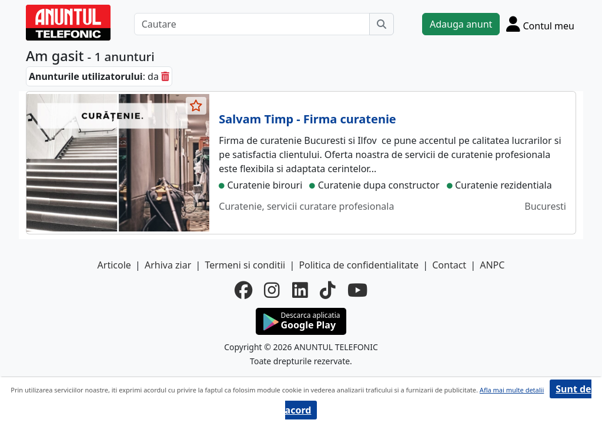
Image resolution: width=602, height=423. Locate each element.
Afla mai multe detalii (512, 389)
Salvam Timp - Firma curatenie (307, 119)
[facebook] (243, 290)
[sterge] (165, 76)
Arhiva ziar (168, 264)
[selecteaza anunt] (196, 106)
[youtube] (357, 290)
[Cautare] (252, 24)
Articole (114, 264)
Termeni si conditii (245, 264)
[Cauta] (381, 24)
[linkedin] (300, 290)
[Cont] (540, 24)
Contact (449, 264)
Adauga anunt (461, 24)
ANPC (492, 264)
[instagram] (272, 290)
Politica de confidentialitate (359, 264)
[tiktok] (328, 290)
